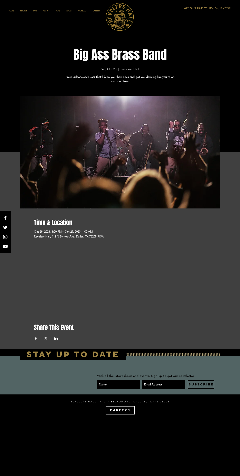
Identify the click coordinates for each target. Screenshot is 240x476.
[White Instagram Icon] (5, 237)
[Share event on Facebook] (36, 338)
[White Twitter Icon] (5, 227)
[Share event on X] (46, 338)
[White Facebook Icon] (5, 218)
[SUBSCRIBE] (201, 384)
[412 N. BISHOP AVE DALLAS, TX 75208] (192, 8)
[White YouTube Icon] (5, 246)
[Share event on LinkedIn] (56, 338)
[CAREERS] (120, 410)
